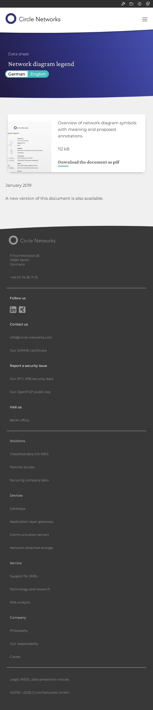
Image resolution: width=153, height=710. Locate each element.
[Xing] (22, 310)
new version (22, 198)
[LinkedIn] (13, 310)
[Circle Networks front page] (33, 18)
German (16, 74)
